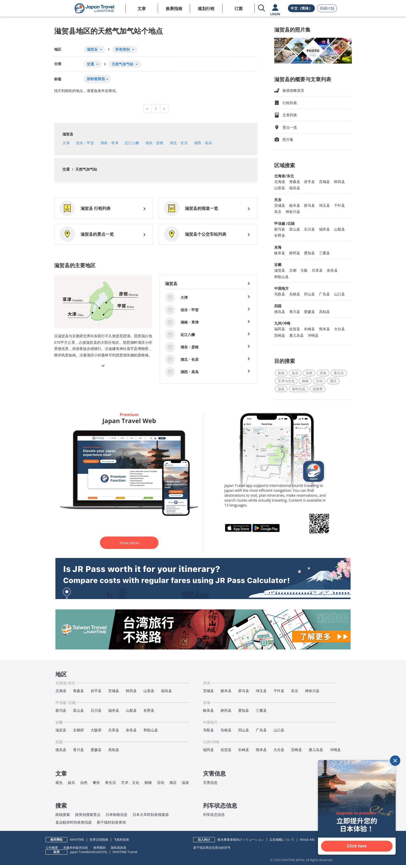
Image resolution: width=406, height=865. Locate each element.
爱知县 (309, 252)
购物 (305, 381)
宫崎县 (279, 335)
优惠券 (318, 389)
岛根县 (294, 294)
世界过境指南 (99, 839)
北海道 (279, 181)
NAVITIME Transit (125, 852)
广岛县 (324, 294)
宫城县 (324, 181)
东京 (277, 211)
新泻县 (279, 229)
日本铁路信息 (116, 814)
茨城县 (279, 205)
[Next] (164, 108)
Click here (357, 846)
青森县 (294, 181)
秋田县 (339, 181)
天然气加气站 (86, 169)
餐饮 (96, 782)
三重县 (324, 252)
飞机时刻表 (121, 839)
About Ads (307, 839)
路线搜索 (62, 814)
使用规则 (99, 847)
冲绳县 (313, 335)
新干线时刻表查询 (111, 822)
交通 (66, 169)
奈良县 (332, 270)
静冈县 (294, 252)
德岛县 (279, 311)
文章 (141, 8)
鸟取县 (279, 294)
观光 (59, 782)
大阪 (304, 270)
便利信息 (298, 389)
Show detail (129, 542)
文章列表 (285, 115)
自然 (309, 373)
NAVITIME (77, 839)
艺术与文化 (286, 381)
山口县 (339, 294)
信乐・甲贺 (85, 142)
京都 (292, 270)
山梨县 (339, 229)
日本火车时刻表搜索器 (151, 814)
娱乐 (295, 373)
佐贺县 (294, 328)
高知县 (324, 311)
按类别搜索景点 (87, 814)
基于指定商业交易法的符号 (211, 847)
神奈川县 (293, 211)
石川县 (309, 229)
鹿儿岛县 (296, 335)
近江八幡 (132, 142)
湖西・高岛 (203, 142)
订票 (238, 8)
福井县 (324, 229)
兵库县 (317, 270)
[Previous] (147, 108)
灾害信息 (210, 782)
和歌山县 (281, 276)
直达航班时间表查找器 (73, 822)
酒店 (333, 381)
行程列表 (285, 103)
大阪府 (96, 730)
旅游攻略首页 (289, 90)
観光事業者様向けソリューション (241, 839)
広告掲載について (282, 839)
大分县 (339, 328)
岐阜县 (279, 252)
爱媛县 (309, 311)
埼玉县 (324, 205)
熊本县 (324, 328)
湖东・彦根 (154, 142)
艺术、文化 (130, 782)
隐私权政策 (118, 847)
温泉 (281, 389)
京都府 (78, 730)
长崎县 (309, 328)
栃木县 (294, 205)
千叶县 (339, 205)
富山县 (294, 229)
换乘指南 (174, 8)
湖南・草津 (109, 142)
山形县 (279, 187)
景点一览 (285, 127)
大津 (66, 142)
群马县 (309, 205)
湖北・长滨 (179, 142)
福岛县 (294, 187)
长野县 (279, 235)
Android (94, 852)
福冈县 (279, 328)
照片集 (283, 139)
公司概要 (52, 847)
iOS (103, 852)
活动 (319, 381)
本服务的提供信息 (75, 847)
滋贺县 (67, 134)
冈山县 (309, 294)
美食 (323, 373)
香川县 (294, 311)
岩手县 (309, 181)
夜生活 (339, 373)
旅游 (281, 373)
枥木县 (226, 690)
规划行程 (206, 8)
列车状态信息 (214, 814)
